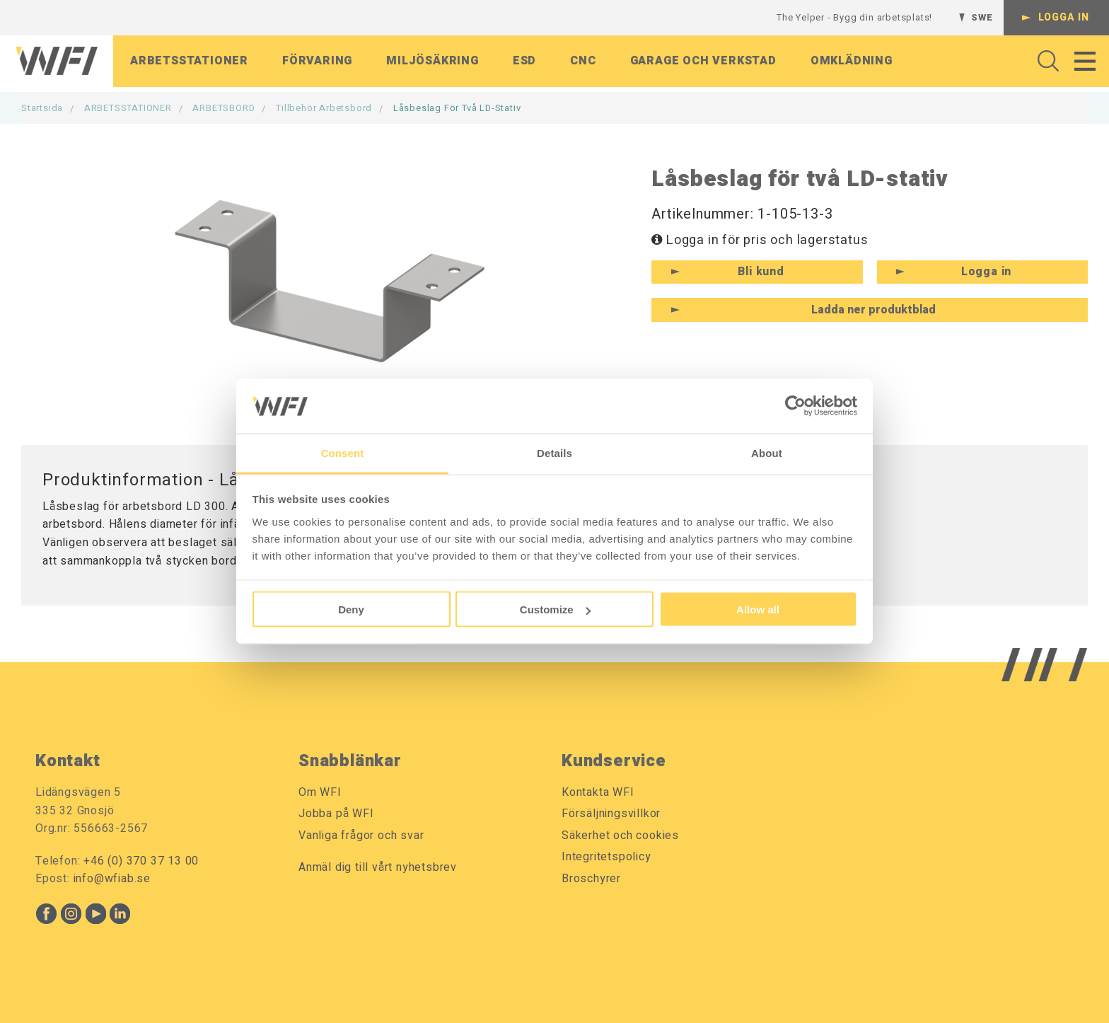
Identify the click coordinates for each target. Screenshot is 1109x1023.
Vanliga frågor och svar (361, 835)
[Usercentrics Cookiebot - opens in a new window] (795, 406)
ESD (524, 62)
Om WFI (320, 792)
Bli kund (761, 271)
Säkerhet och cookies (620, 835)
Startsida (42, 108)
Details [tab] (554, 452)
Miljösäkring (432, 62)
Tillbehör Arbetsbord (324, 108)
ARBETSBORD (223, 108)
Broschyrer (591, 878)
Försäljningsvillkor (611, 813)
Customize (555, 609)
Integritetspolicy (606, 856)
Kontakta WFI (598, 792)
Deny (351, 609)
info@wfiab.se (112, 878)
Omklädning (852, 62)
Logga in (1063, 17)
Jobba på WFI (336, 813)
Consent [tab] (342, 452)
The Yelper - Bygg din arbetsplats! (854, 17)
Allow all (757, 609)
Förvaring (317, 62)
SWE (981, 17)
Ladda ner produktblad (873, 309)
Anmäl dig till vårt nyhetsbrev (377, 867)
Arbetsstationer (189, 62)
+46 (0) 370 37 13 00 (141, 860)
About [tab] (766, 452)
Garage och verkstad (703, 62)
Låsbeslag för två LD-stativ (457, 108)
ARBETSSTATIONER (128, 108)
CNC (583, 62)
